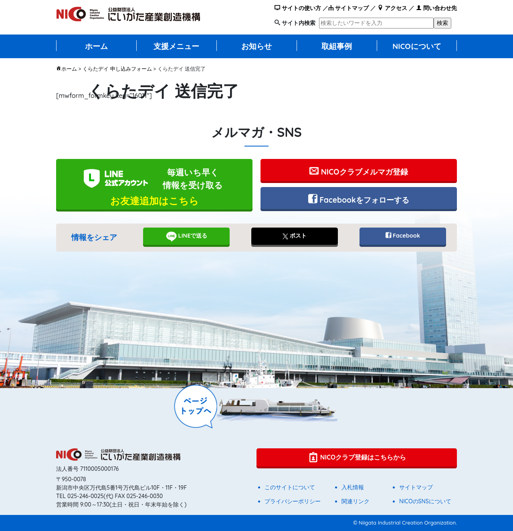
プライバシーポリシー (293, 501)
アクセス (392, 8)
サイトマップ (348, 8)
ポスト (295, 235)
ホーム (96, 46)
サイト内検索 (298, 22)
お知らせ (256, 46)
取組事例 (336, 46)
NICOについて (416, 46)
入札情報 (352, 487)
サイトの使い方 (298, 8)
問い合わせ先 (436, 8)
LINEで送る (187, 236)
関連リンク (355, 501)
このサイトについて (290, 487)
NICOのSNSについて (425, 501)
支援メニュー (176, 46)
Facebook (403, 235)
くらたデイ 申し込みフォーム (117, 68)
